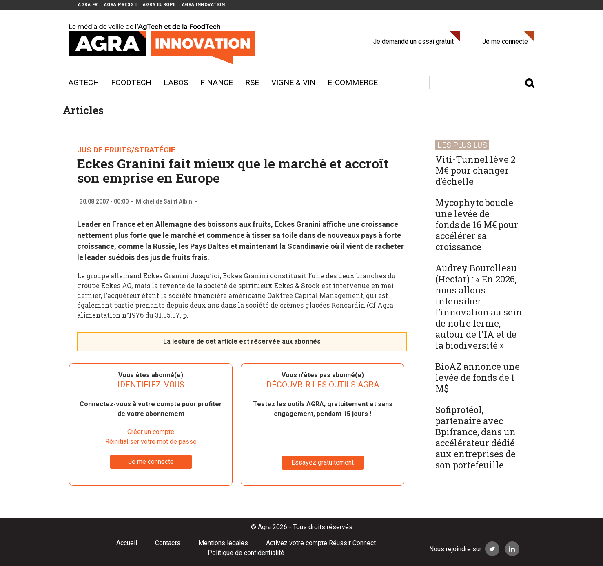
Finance (216, 82)
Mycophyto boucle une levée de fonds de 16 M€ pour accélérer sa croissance (476, 225)
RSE (252, 82)
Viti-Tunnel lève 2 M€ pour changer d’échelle (475, 170)
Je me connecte (505, 41)
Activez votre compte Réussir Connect (321, 543)
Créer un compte (150, 432)
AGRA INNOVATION (203, 4)
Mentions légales (223, 543)
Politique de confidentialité (246, 553)
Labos (176, 82)
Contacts (167, 543)
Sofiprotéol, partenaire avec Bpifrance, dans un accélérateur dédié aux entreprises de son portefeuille (475, 437)
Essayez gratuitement (322, 462)
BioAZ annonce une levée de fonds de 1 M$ (477, 377)
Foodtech (131, 82)
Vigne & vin (293, 82)
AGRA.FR (88, 4)
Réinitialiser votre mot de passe (151, 441)
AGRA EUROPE (159, 4)
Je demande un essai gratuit (413, 41)
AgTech (83, 82)
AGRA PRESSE (120, 4)
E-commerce (353, 82)
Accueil (126, 543)
